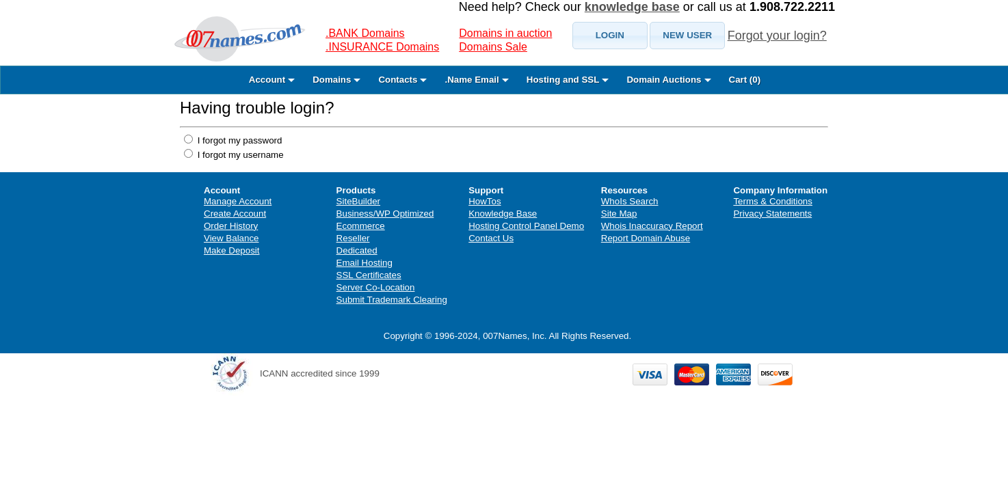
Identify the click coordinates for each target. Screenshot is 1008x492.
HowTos (484, 201)
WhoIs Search (630, 201)
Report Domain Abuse (645, 238)
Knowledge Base (502, 213)
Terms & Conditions (772, 201)
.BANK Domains (365, 33)
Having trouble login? (257, 107)
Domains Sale (493, 47)
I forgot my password (238, 140)
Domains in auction (505, 33)
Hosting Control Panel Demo (526, 226)
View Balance (231, 238)
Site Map (619, 213)
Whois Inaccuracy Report (652, 226)
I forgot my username (239, 155)
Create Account (235, 213)
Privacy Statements (772, 213)
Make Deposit (232, 250)
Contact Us (491, 238)
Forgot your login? (777, 35)
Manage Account (237, 201)
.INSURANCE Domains (382, 47)
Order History (231, 226)
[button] (610, 35)
